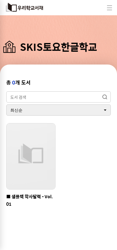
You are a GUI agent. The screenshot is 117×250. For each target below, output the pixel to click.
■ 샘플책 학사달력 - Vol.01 (29, 200)
